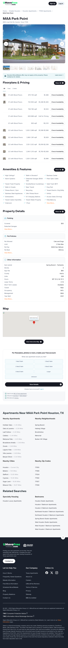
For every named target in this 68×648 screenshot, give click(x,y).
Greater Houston (14, 11)
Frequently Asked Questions (12, 577)
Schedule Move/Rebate (10, 587)
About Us (29, 577)
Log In (61, 3)
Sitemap (28, 594)
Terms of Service (31, 587)
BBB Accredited (31, 598)
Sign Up (52, 3)
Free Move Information (10, 584)
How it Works (7, 573)
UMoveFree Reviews (32, 584)
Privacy (28, 591)
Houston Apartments (30, 11)
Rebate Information (9, 580)
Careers (28, 580)
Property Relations (9, 594)
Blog (4, 591)
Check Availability (57, 95)
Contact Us (6, 598)
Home (5, 11)
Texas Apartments (32, 573)
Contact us (9, 561)
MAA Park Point (15, 18)
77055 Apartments (45, 11)
